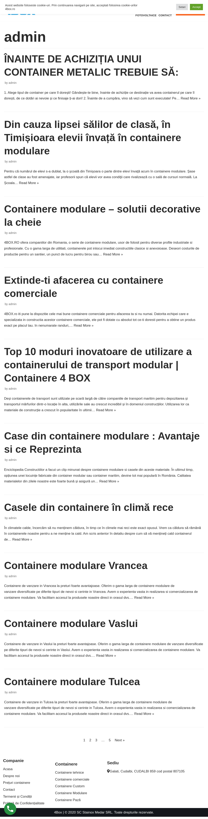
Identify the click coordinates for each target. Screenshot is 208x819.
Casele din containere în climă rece (88, 508)
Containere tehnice (69, 774)
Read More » (192, 98)
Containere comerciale (72, 781)
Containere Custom (70, 788)
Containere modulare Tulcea (72, 683)
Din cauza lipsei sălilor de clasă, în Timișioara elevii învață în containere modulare (92, 138)
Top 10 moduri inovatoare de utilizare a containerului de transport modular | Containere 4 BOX (98, 365)
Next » (120, 742)
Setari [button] (182, 7)
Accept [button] (196, 7)
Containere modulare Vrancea (75, 567)
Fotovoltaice (145, 15)
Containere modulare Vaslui (71, 625)
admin (12, 82)
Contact (165, 15)
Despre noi (11, 778)
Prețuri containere (16, 785)
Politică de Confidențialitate (24, 805)
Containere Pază (68, 802)
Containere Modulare (71, 795)
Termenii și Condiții (17, 798)
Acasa (8, 771)
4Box (58, 815)
